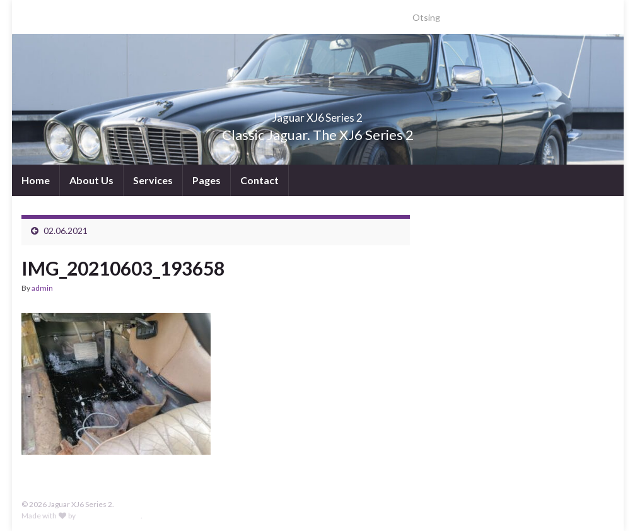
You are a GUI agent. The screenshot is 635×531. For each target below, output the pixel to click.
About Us (91, 180)
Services (153, 180)
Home (35, 180)
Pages (206, 180)
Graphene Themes (109, 515)
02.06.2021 (66, 230)
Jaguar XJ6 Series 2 (317, 114)
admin (42, 288)
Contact (259, 180)
